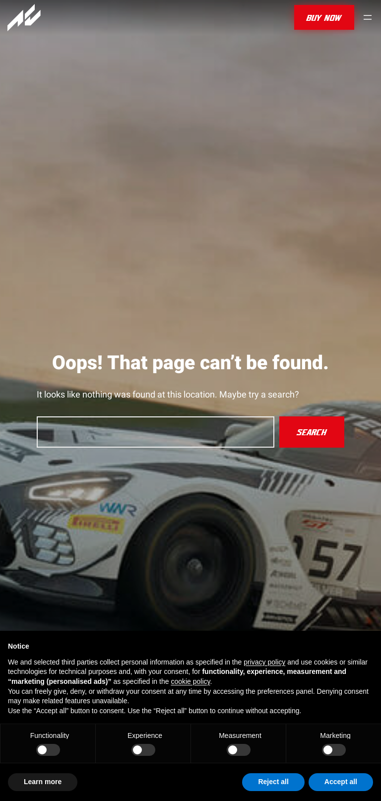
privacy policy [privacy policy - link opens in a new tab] (264, 662)
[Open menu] (368, 17)
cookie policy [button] (190, 681)
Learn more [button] (43, 782)
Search (311, 431)
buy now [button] (324, 17)
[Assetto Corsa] (24, 17)
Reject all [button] (273, 782)
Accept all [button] (340, 782)
